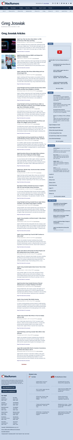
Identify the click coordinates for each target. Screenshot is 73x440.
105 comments (27, 332)
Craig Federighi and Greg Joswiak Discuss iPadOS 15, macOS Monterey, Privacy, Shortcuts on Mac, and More (31, 139)
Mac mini (51, 177)
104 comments (27, 84)
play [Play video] (60, 52)
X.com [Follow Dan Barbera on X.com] (5, 418)
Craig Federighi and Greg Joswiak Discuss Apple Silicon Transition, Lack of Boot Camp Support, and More (31, 206)
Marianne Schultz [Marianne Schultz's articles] (16, 411)
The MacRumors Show (60, 376)
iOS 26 (57, 11)
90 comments (27, 67)
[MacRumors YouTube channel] (64, 3)
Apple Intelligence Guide (54, 124)
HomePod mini (52, 190)
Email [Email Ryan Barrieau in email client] (14, 418)
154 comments (27, 101)
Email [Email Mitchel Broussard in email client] (2, 409)
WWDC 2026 (56, 161)
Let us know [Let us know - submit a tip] (46, 3)
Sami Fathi (37, 109)
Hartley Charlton (40, 159)
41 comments (27, 283)
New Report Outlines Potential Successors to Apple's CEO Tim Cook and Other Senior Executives (30, 189)
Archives (24, 368)
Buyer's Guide (42, 8)
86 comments (27, 168)
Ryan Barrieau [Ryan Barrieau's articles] (15, 416)
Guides (21, 8)
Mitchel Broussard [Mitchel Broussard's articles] (4, 406)
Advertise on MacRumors (9, 390)
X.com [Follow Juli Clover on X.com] (5, 404)
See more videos (59, 88)
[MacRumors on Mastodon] (61, 3)
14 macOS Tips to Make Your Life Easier (58, 135)
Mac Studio (55, 154)
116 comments (27, 134)
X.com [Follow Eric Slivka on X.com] (17, 399)
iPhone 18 (50, 11)
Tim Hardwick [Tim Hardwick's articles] (15, 406)
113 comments (27, 151)
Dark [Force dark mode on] (28, 433)
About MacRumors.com (9, 387)
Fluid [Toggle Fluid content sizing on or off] (17, 433)
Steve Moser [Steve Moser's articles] (3, 421)
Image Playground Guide (54, 127)
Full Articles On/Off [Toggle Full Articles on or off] (12, 433)
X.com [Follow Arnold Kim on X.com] (5, 399)
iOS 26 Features (56, 95)
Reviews (34, 8)
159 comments (27, 184)
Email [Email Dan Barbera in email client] (2, 418)
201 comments (27, 118)
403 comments (27, 299)
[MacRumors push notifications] (66, 3)
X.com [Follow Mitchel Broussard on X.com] (5, 409)
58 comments (27, 364)
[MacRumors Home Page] (10, 3)
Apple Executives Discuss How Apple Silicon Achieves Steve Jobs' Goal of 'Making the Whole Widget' (31, 156)
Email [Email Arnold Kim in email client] (2, 399)
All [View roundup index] (71, 11)
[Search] (70, 8)
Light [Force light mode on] (26, 433)
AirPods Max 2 (56, 148)
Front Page (5, 8)
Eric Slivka (36, 209)
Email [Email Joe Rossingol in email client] (14, 404)
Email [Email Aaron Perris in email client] (14, 423)
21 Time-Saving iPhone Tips (55, 133)
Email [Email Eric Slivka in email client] (14, 399)
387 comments (27, 218)
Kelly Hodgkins (40, 355)
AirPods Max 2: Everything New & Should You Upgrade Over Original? (42, 413)
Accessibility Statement (5, 431)
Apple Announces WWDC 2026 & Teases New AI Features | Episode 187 (64, 389)
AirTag (44, 11)
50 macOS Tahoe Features (59, 109)
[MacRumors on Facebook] (57, 3)
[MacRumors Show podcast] (53, 3)
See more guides (59, 141)
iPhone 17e (37, 11)
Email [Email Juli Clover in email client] (2, 404)
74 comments (27, 51)
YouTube (33, 376)
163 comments (27, 202)
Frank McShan (36, 224)
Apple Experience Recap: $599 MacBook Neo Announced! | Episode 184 (64, 413)
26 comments (27, 348)
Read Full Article (20, 51)
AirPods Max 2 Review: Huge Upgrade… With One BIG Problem (42, 397)
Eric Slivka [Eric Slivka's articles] (15, 397)
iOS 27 (4, 11)
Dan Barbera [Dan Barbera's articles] (3, 416)
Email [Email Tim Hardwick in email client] (14, 409)
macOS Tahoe (65, 11)
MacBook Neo (29, 11)
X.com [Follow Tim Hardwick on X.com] (17, 409)
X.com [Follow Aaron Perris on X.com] (17, 423)
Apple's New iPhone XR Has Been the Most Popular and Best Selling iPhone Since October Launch (30, 256)
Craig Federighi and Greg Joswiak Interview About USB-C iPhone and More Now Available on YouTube (31, 89)
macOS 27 (51, 174)
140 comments (27, 250)
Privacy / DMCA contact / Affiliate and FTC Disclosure (10, 429)
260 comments (27, 234)
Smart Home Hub (53, 185)
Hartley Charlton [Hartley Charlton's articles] (4, 411)
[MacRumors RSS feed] (68, 3)
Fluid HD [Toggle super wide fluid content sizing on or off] (20, 433)
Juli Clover (39, 174)
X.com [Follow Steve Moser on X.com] (5, 423)
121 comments (27, 314)
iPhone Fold (20, 11)
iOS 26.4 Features (57, 103)
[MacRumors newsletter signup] (71, 3)
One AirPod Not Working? (55, 138)
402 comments (27, 268)
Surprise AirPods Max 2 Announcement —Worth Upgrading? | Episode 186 (63, 397)
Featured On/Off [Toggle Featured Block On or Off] (4, 433)
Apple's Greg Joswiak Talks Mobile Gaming (29, 303)
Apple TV (51, 188)
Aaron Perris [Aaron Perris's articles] (15, 421)
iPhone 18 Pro (12, 11)
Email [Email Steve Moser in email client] (2, 423)
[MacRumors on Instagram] (55, 3)
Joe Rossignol (39, 42)
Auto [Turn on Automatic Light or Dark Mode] (23, 433)
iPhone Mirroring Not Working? (56, 130)
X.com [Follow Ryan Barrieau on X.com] (17, 418)
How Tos (28, 8)
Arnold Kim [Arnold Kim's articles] (3, 397)
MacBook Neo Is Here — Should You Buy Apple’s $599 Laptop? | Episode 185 (65, 405)
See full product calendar (59, 196)
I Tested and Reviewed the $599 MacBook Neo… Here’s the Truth (42, 405)
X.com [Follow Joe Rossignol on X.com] (17, 404)
